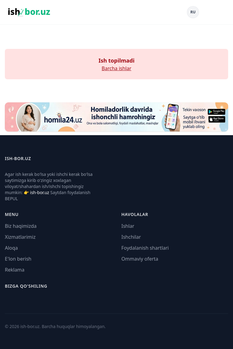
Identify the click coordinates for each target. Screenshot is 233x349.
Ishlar (127, 226)
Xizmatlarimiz (20, 237)
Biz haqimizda (20, 226)
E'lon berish (18, 258)
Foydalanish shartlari (145, 248)
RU (193, 12)
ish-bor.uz (39, 192)
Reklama (15, 269)
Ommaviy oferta (139, 258)
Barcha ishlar (116, 68)
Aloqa (11, 248)
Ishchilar (131, 237)
